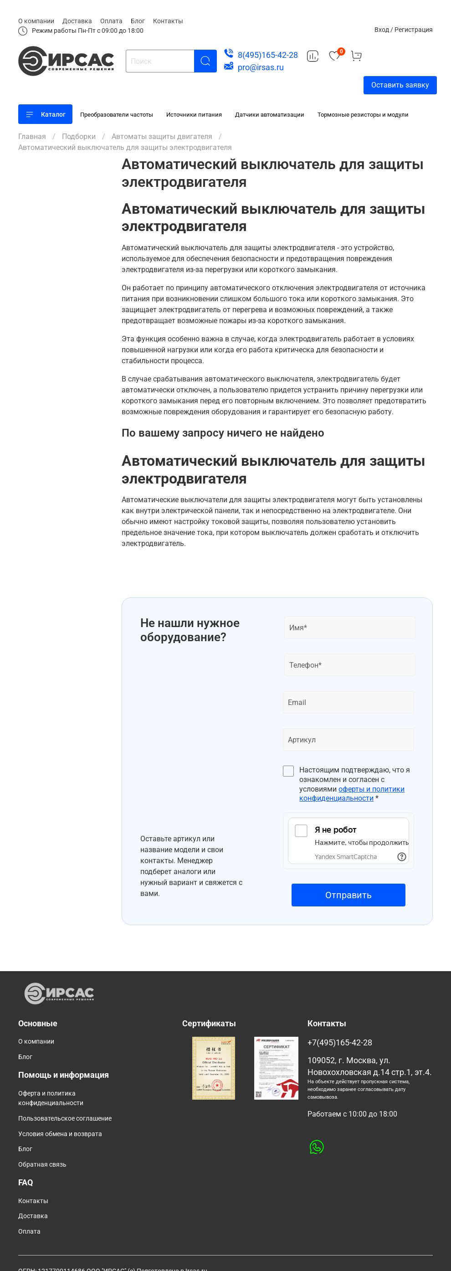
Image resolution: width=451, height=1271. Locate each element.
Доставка (77, 21)
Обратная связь (42, 1164)
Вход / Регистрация (403, 29)
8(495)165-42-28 (268, 55)
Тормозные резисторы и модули (363, 114)
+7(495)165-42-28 (340, 1042)
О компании (36, 21)
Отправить (348, 895)
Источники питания (194, 114)
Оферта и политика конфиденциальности (50, 1098)
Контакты (168, 21)
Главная (32, 136)
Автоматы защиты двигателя (162, 136)
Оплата (111, 21)
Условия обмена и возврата (60, 1134)
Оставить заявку (400, 85)
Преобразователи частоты (116, 114)
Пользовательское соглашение (65, 1118)
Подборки (79, 136)
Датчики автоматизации (269, 114)
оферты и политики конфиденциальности (352, 794)
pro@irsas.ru (261, 67)
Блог (138, 21)
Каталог (45, 114)
